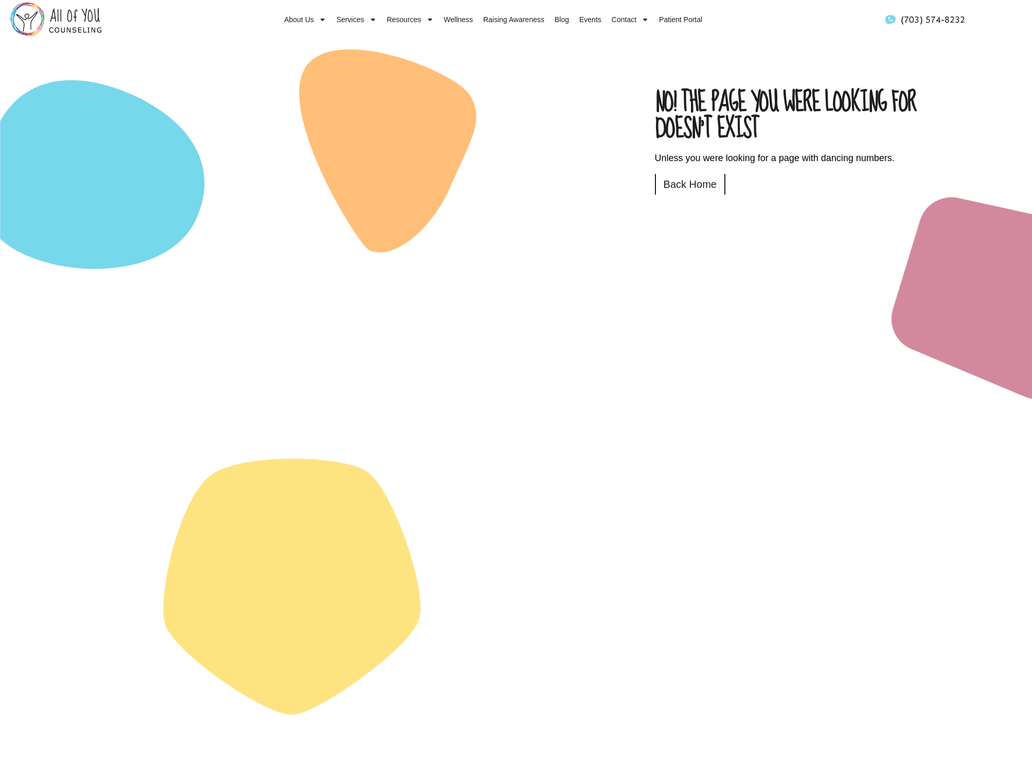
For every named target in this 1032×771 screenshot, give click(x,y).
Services (356, 19)
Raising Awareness (513, 19)
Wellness (458, 19)
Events (590, 19)
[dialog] (1012, 750)
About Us (305, 19)
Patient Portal (680, 19)
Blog (562, 19)
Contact (630, 19)
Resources (410, 19)
